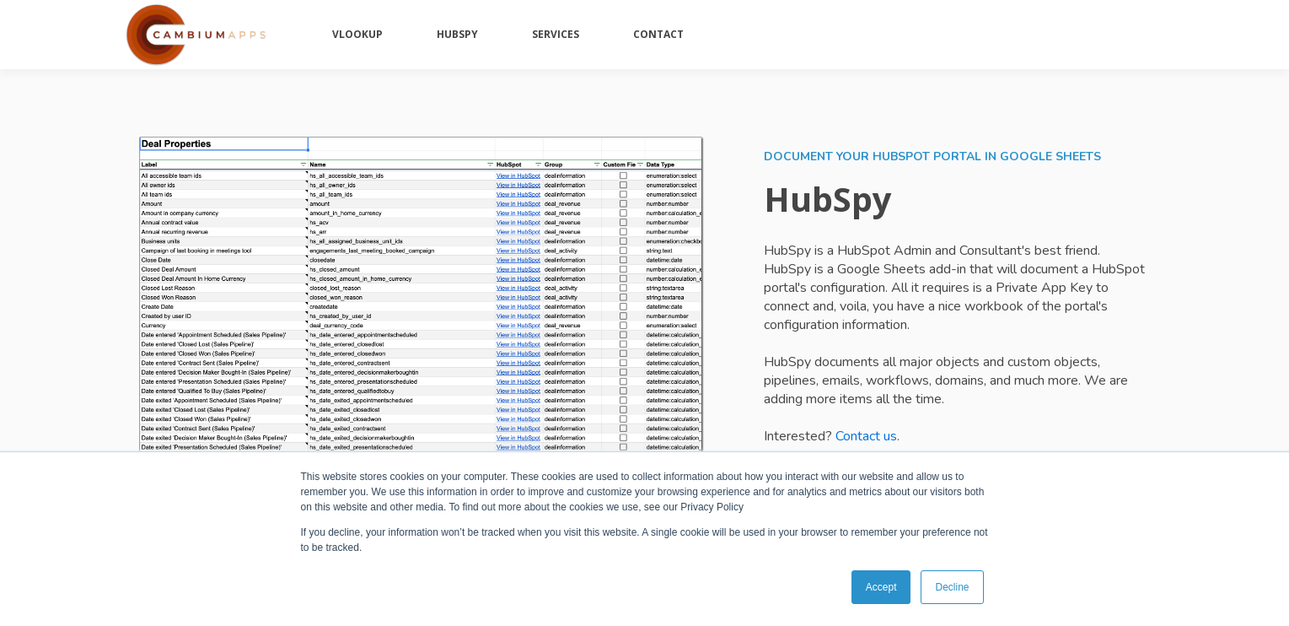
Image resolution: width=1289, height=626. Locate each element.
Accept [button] (881, 587)
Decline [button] (952, 587)
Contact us (866, 436)
